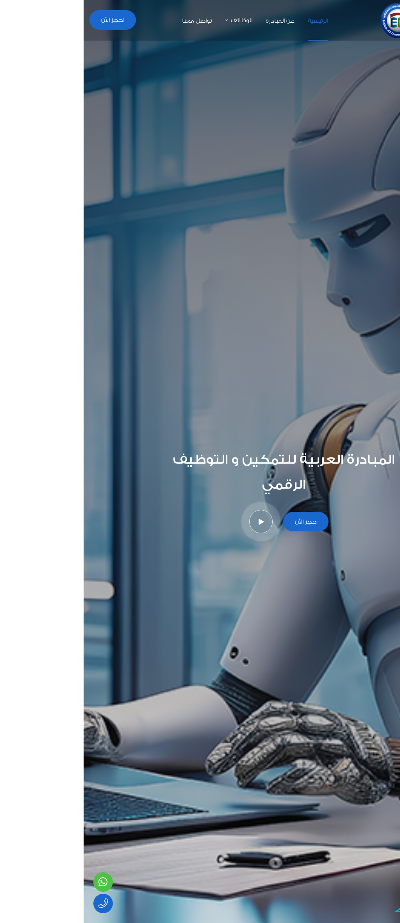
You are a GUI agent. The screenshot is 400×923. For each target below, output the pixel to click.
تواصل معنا (113, 20)
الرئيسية (234, 20)
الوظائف (158, 20)
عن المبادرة (196, 20)
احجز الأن (29, 19)
